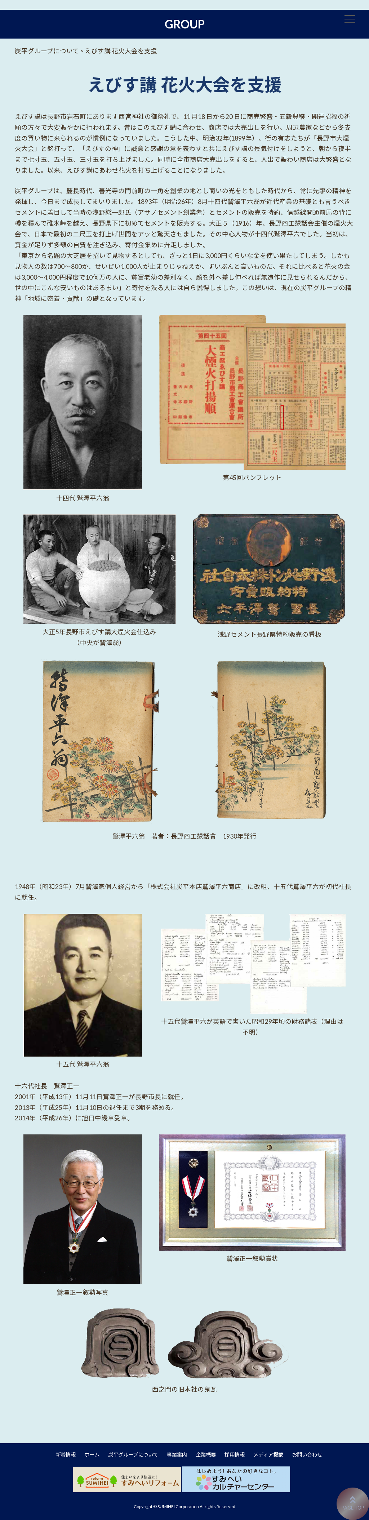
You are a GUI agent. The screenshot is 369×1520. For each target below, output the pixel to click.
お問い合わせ (307, 1455)
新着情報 (65, 1455)
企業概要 (206, 1455)
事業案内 (177, 1455)
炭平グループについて (133, 1455)
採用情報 (234, 1455)
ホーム (91, 1455)
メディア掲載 (268, 1455)
